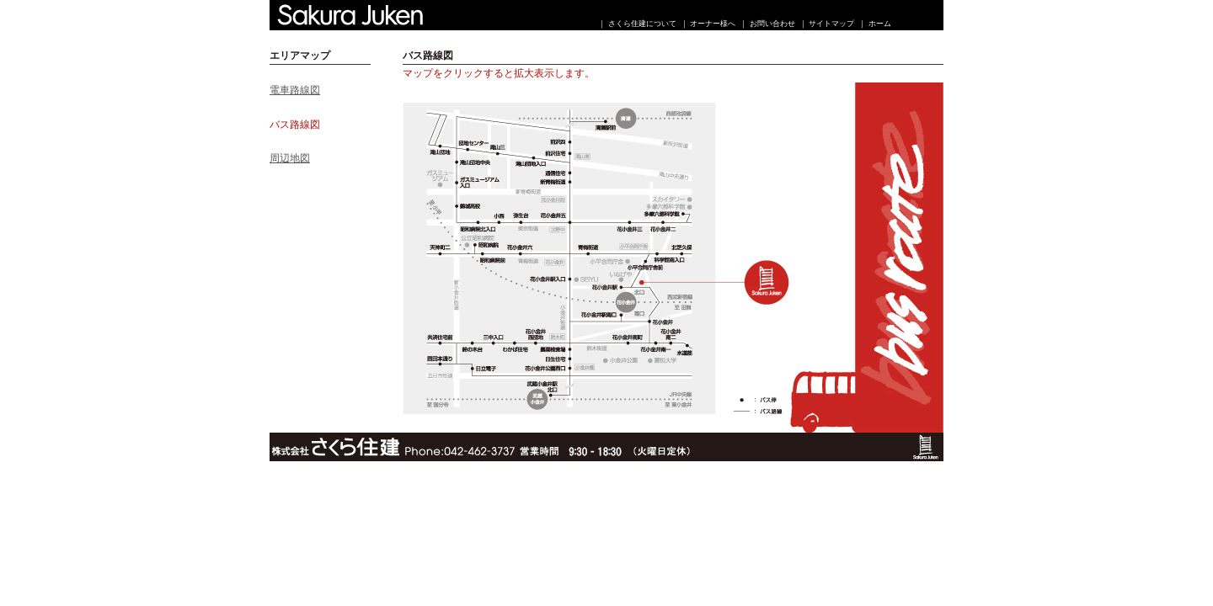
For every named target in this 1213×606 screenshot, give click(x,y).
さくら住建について (642, 23)
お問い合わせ (772, 23)
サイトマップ (831, 23)
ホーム (879, 23)
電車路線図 (295, 90)
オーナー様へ (712, 23)
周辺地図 (290, 158)
